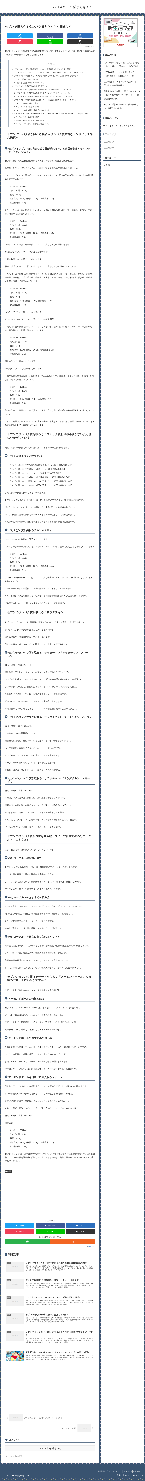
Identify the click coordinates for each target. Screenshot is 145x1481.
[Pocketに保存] (57, 35)
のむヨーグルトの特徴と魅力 (25, 100)
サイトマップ (125, 1474)
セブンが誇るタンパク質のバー (26, 74)
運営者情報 (95, 1474)
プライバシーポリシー (110, 1474)
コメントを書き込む (50, 1450)
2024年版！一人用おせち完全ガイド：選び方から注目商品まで (121, 84)
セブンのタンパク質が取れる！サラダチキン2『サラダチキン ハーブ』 (42, 89)
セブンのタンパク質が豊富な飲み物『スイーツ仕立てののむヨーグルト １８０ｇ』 (45, 96)
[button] (88, 35)
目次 (47, 58)
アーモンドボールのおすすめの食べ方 (28, 118)
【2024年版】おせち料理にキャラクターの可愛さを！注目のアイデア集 (121, 74)
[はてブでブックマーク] (42, 35)
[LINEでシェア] (72, 35)
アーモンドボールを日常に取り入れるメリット (32, 122)
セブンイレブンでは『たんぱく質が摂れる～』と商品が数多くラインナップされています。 (50, 67)
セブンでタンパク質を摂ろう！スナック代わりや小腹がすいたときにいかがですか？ (45, 70)
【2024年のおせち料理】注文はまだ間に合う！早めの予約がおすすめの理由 (121, 64)
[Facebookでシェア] (27, 35)
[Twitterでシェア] (12, 35)
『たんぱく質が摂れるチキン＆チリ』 (28, 78)
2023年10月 (109, 148)
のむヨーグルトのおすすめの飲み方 (27, 103)
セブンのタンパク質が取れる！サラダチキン (29, 81)
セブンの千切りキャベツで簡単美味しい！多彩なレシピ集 (121, 106)
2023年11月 (109, 142)
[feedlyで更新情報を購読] (27, 1239)
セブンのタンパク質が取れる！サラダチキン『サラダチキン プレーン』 (43, 85)
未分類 (8, 1169)
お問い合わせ (136, 1474)
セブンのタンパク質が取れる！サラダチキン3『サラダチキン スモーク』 (43, 92)
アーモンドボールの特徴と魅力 (26, 114)
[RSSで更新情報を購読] (73, 1239)
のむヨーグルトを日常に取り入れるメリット (31, 107)
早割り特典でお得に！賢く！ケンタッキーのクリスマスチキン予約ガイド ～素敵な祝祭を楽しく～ (122, 95)
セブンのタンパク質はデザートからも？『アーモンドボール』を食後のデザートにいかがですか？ (51, 111)
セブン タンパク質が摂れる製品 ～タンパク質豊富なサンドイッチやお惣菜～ (42, 63)
